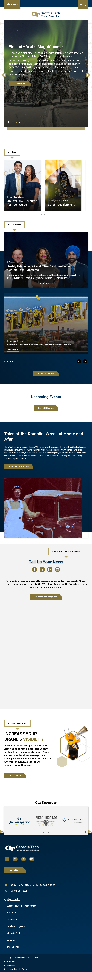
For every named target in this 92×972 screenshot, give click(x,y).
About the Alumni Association (21, 905)
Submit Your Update (46, 596)
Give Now (12, 4)
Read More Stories (19, 466)
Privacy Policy (10, 961)
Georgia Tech (13, 932)
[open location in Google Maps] (46, 884)
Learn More (15, 775)
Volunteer (12, 919)
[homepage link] (46, 14)
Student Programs (16, 926)
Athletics (11, 939)
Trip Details (19, 83)
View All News (46, 373)
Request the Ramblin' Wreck (15, 969)
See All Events (46, 408)
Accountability (9, 965)
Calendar (11, 912)
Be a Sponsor (13, 946)
